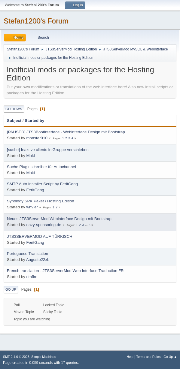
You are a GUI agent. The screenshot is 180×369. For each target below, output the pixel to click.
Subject (14, 120)
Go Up (10, 289)
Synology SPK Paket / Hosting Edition (40, 201)
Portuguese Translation (27, 253)
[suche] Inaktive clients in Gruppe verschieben (48, 149)
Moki (30, 155)
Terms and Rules (148, 356)
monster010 (36, 138)
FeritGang (35, 190)
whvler (32, 207)
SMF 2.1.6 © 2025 (16, 356)
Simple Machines (43, 356)
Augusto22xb (38, 259)
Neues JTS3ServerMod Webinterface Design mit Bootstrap (59, 218)
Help (130, 356)
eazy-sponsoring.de (43, 224)
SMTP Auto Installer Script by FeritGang (42, 184)
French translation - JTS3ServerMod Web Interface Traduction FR (65, 270)
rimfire (31, 276)
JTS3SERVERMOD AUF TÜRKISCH (39, 236)
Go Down (13, 109)
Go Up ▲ (170, 356)
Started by (34, 120)
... (86, 225)
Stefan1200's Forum (36, 21)
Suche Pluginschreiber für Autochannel (41, 167)
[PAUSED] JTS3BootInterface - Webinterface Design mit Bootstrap (66, 132)
